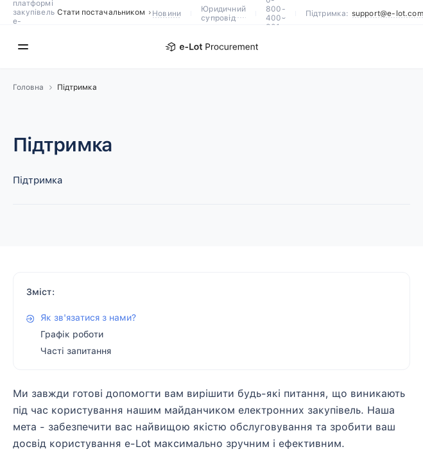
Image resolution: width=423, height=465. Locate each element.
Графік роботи (71, 334)
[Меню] (23, 47)
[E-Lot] (212, 47)
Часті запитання (75, 351)
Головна (28, 87)
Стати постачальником (104, 12)
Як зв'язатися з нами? (88, 317)
